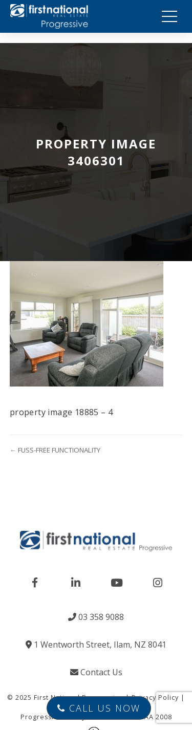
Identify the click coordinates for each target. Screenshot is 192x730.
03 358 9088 (96, 616)
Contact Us (96, 672)
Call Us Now (98, 708)
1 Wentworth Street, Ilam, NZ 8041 (96, 644)
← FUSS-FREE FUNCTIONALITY (55, 450)
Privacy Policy (155, 697)
